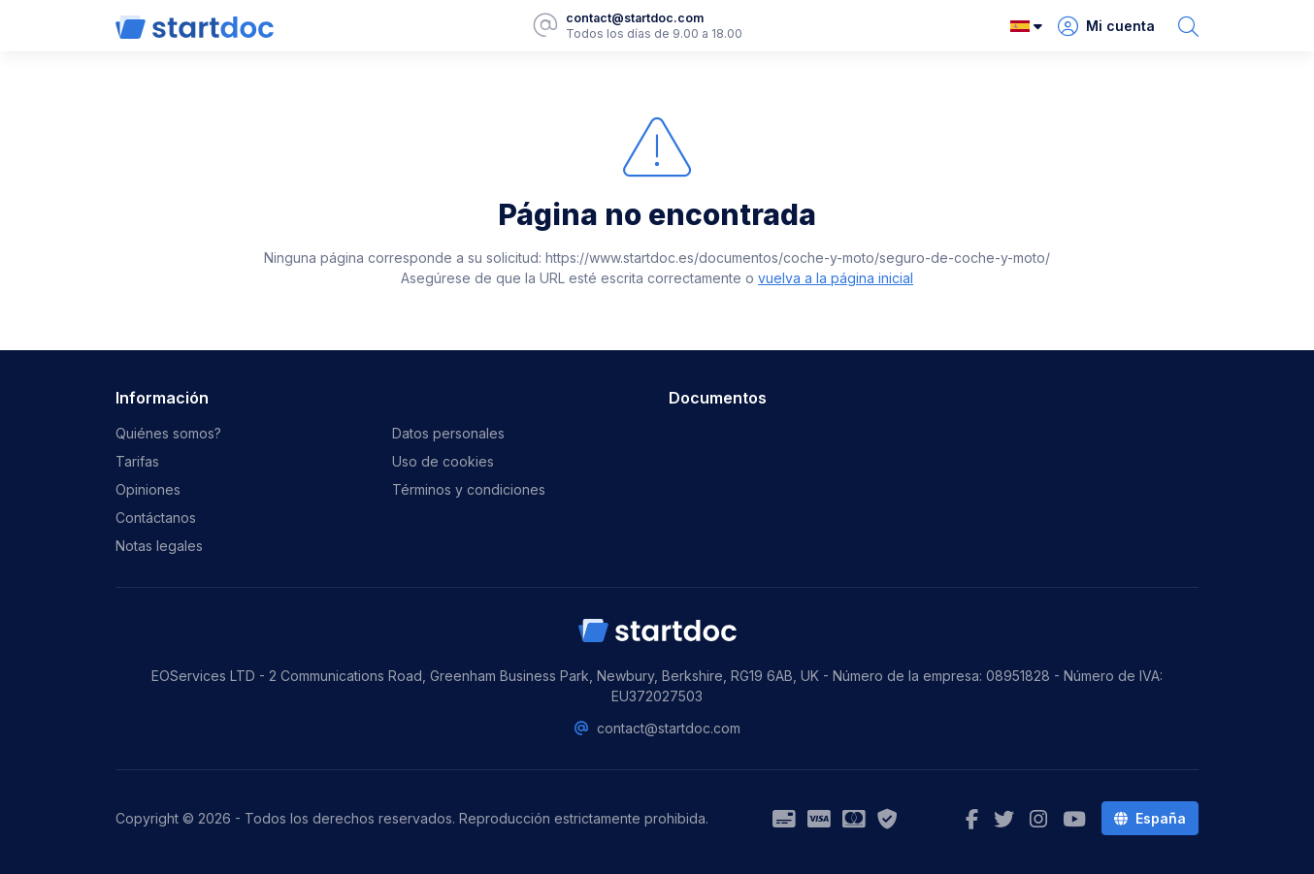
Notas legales (159, 545)
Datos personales (448, 433)
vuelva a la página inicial (835, 278)
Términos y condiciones (468, 489)
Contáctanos (155, 517)
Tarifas (137, 461)
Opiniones (148, 489)
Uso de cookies (443, 461)
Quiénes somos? (168, 433)
